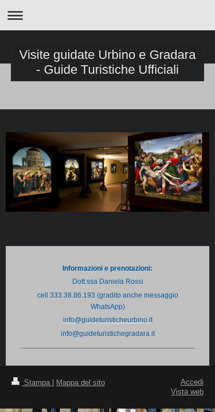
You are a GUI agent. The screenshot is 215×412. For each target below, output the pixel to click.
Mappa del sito (80, 382)
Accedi (192, 381)
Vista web (187, 391)
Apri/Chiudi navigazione (107, 15)
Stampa (31, 382)
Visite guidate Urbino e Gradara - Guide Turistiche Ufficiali (107, 62)
